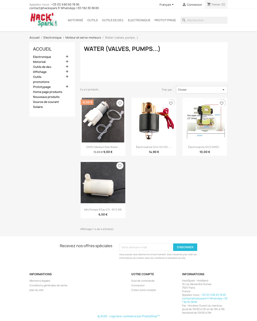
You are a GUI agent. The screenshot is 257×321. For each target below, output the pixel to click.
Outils (92, 20)
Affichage (40, 72)
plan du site (36, 290)
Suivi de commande (143, 280)
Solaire (38, 107)
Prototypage (165, 20)
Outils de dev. (113, 20)
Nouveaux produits (46, 97)
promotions (41, 82)
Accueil (42, 49)
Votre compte (142, 274)
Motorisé (75, 20)
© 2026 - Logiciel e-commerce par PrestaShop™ (128, 316)
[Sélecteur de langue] (167, 5)
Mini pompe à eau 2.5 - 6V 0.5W (103, 209)
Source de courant (46, 102)
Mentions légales (39, 280)
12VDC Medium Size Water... (103, 147)
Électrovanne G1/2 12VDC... (204, 147)
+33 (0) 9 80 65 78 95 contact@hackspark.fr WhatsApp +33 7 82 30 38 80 (64, 6)
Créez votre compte (143, 290)
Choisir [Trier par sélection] (202, 90)
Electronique (139, 20)
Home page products (47, 92)
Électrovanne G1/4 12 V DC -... (154, 147)
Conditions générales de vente (48, 285)
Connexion (138, 285)
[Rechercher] (204, 20)
